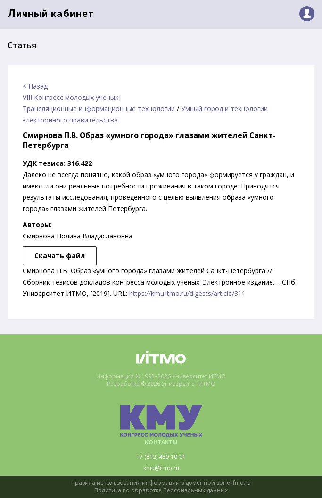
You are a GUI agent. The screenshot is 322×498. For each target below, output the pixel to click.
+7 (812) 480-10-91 (161, 457)
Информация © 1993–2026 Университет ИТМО (161, 376)
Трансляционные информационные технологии (99, 108)
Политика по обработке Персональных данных (161, 490)
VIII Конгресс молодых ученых (70, 97)
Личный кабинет (51, 14)
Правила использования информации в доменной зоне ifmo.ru (161, 483)
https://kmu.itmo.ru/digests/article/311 (187, 293)
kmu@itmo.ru (161, 468)
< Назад (35, 86)
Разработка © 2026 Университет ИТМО (161, 384)
